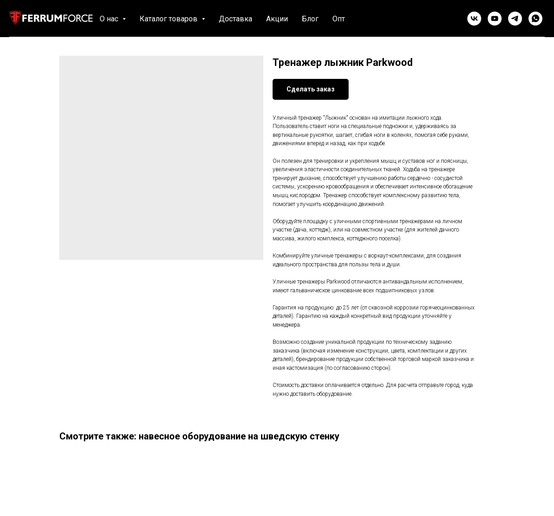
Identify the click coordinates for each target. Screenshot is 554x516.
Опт (338, 18)
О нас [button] (110, 18)
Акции (277, 18)
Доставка (235, 18)
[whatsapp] (535, 19)
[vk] (474, 19)
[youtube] (495, 19)
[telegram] (515, 19)
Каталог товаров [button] (169, 18)
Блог (310, 18)
